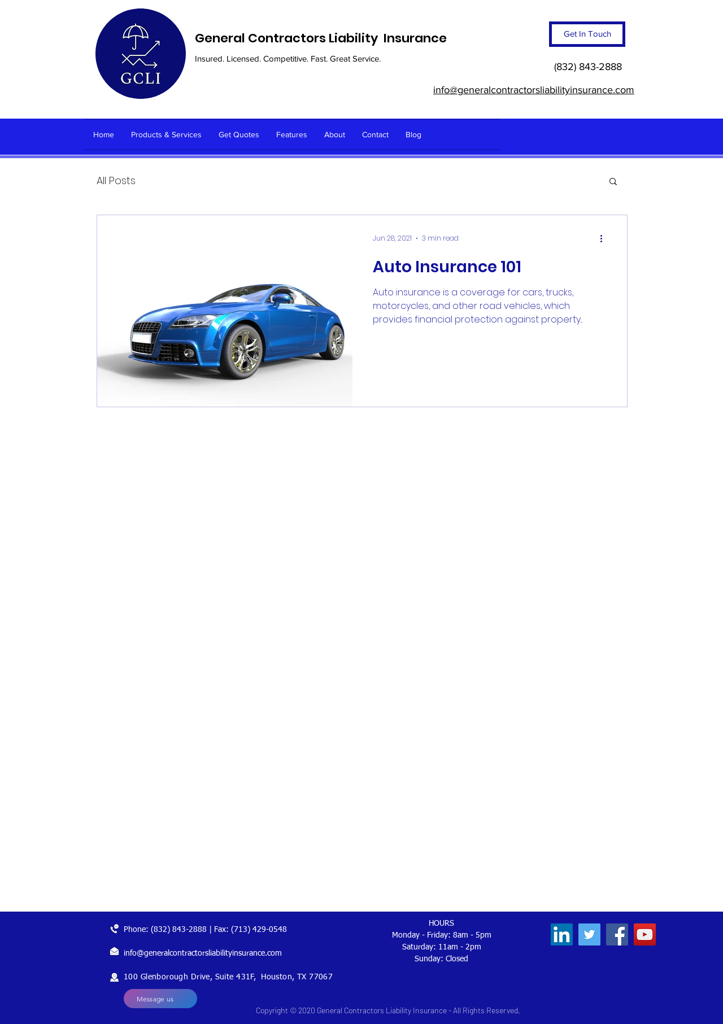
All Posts (116, 180)
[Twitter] (589, 934)
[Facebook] (617, 934)
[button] (613, 182)
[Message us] (160, 998)
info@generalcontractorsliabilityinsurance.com (203, 953)
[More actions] (605, 238)
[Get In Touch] (587, 34)
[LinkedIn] (562, 934)
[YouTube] (645, 934)
